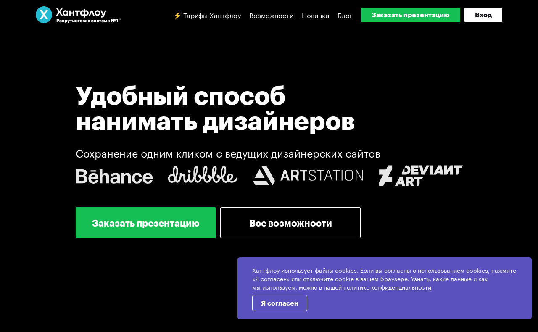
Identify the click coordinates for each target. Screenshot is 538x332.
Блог (345, 14)
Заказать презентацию (411, 14)
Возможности (271, 14)
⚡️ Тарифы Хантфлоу (207, 14)
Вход (483, 14)
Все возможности (290, 222)
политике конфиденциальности (387, 286)
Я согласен (279, 303)
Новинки (315, 14)
